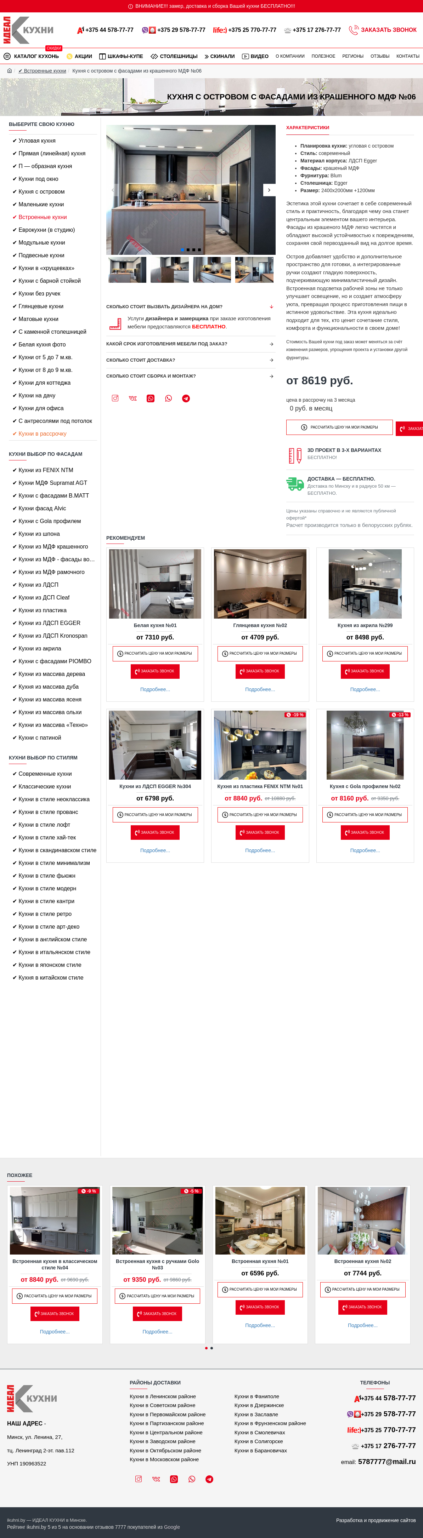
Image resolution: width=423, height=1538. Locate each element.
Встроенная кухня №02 (362, 1261)
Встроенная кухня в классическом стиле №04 (54, 1264)
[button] (112, 190)
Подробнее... (155, 687)
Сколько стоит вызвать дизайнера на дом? (164, 306)
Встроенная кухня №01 (260, 1261)
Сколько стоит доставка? (140, 360)
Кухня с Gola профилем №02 (365, 784)
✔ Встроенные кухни (42, 71)
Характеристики (307, 127)
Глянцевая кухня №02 (260, 623)
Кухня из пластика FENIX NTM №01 (260, 784)
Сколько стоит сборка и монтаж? (151, 376)
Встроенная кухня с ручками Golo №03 (157, 1264)
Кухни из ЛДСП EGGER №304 (155, 784)
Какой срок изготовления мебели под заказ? (166, 343)
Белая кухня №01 (155, 623)
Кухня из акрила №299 (365, 623)
